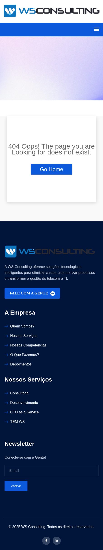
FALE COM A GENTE (32, 293)
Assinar (16, 486)
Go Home (51, 169)
